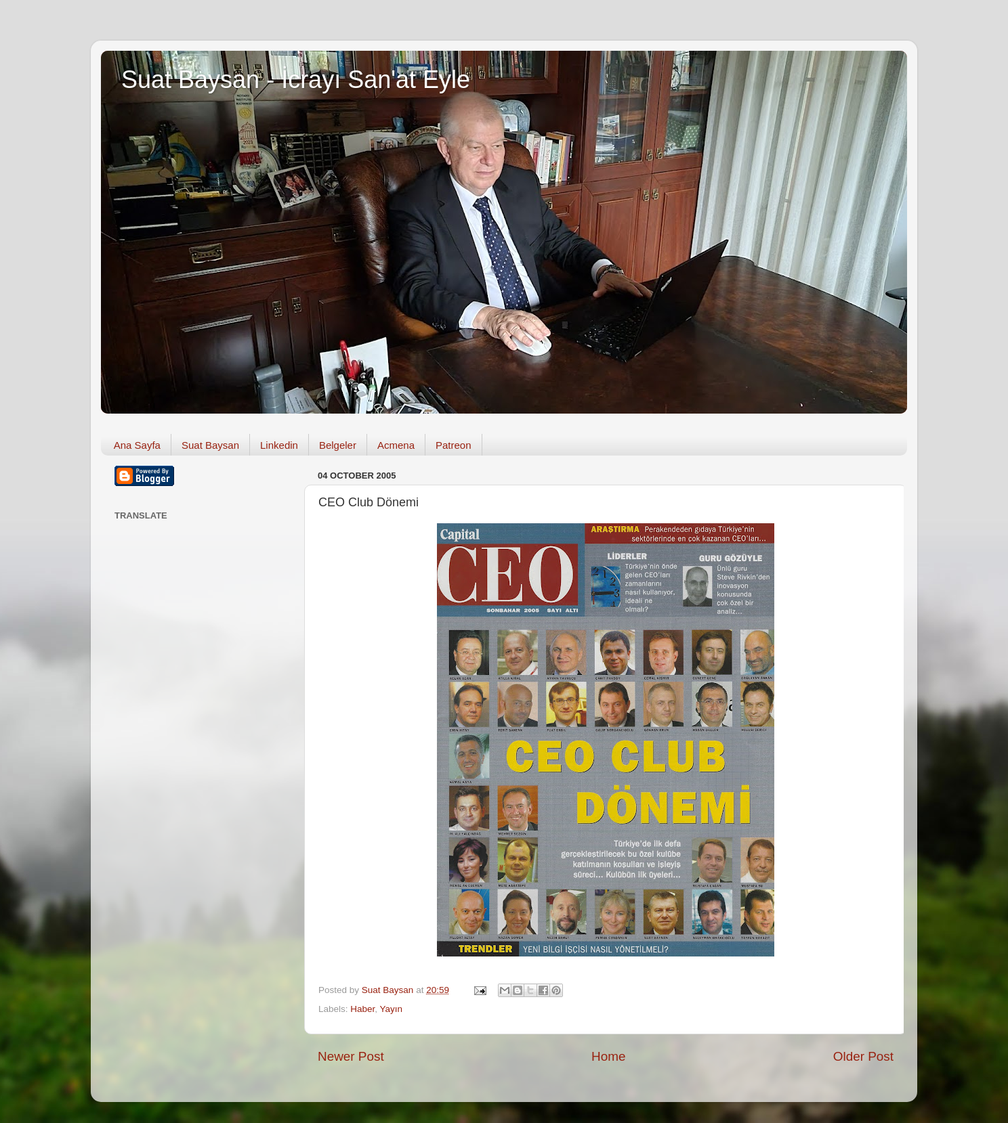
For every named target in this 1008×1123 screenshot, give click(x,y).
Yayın (391, 1009)
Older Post (863, 1056)
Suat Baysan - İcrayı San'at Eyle (295, 79)
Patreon (453, 445)
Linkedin (279, 445)
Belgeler (337, 445)
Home (608, 1056)
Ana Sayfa (137, 445)
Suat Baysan (210, 445)
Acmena (396, 445)
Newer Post (351, 1056)
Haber (362, 1009)
